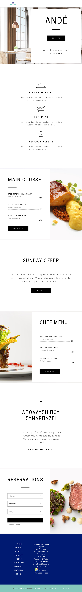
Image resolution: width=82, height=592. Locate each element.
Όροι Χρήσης (65, 588)
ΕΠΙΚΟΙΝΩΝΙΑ (18, 563)
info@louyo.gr (43, 564)
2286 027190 (43, 561)
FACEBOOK (18, 566)
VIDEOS (19, 559)
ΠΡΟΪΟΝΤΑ (19, 548)
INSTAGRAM (18, 570)
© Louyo (54, 588)
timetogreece (37, 588)
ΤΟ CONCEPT (19, 552)
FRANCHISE (18, 555)
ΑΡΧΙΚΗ (19, 544)
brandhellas (23, 588)
